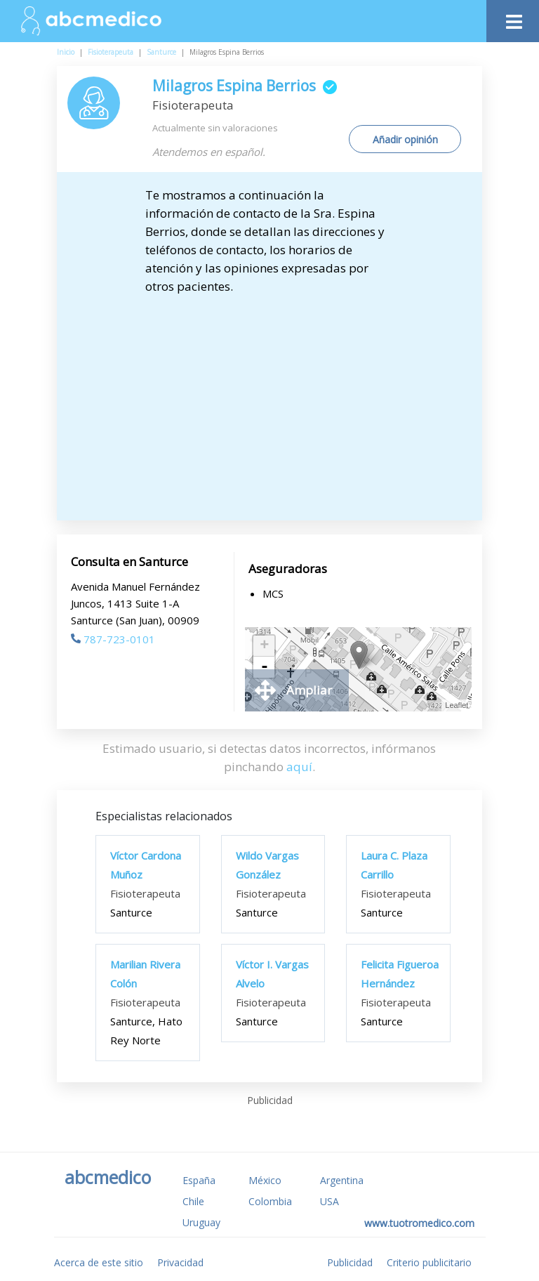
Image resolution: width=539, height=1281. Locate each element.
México (264, 1180)
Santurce (161, 52)
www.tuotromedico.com (419, 1223)
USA (329, 1201)
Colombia (270, 1201)
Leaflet (456, 705)
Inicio (65, 52)
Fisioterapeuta (110, 52)
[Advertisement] (270, 401)
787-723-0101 (113, 639)
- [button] (265, 667)
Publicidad (350, 1262)
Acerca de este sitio (98, 1262)
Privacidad (180, 1262)
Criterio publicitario (429, 1262)
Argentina (342, 1180)
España (198, 1180)
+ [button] (264, 646)
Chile (193, 1201)
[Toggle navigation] (513, 18)
